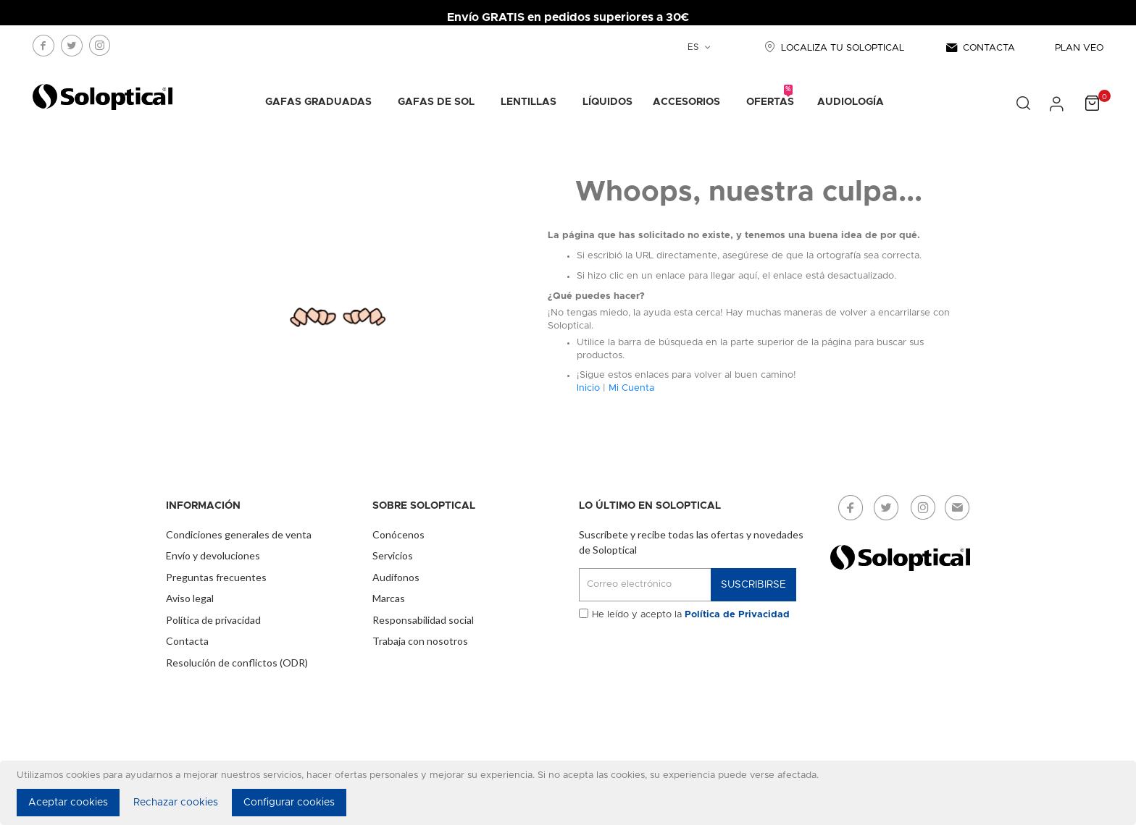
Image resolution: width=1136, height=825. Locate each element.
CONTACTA (979, 48)
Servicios (392, 555)
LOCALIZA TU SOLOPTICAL (832, 48)
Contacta (187, 641)
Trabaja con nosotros (420, 641)
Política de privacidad (213, 620)
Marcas (388, 598)
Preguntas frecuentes (216, 577)
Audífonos (395, 577)
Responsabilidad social (423, 620)
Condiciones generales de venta (239, 534)
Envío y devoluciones (213, 555)
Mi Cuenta (631, 388)
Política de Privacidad (737, 614)
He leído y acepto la (691, 614)
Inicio (588, 388)
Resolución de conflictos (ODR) (237, 662)
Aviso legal (190, 598)
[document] (570, 792)
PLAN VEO (1079, 48)
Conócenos (398, 534)
